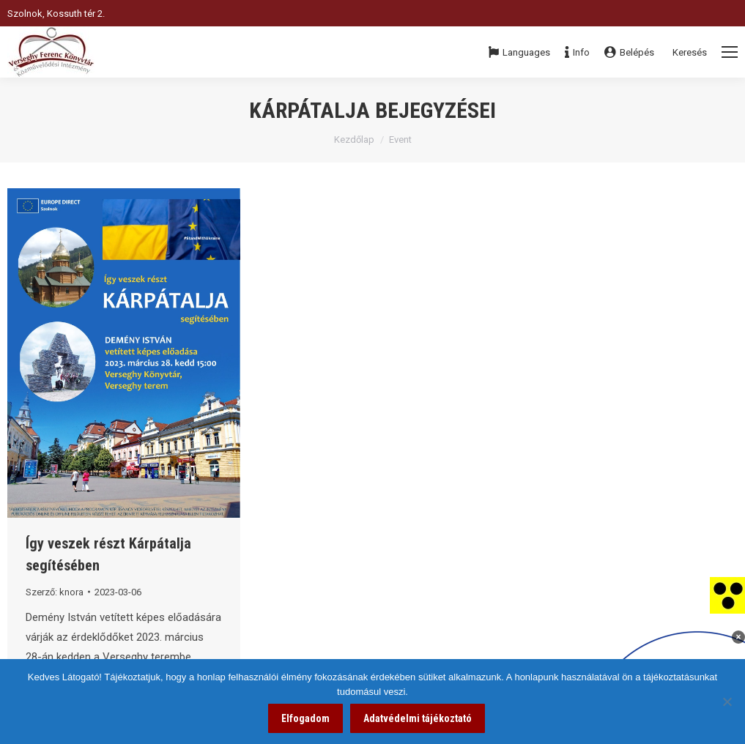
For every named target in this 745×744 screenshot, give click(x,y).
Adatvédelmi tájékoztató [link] (417, 718)
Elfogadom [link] (305, 718)
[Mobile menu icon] (730, 52)
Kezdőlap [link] (354, 139)
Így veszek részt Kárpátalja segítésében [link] (108, 554)
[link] (727, 594)
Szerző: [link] (55, 592)
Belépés (629, 52)
